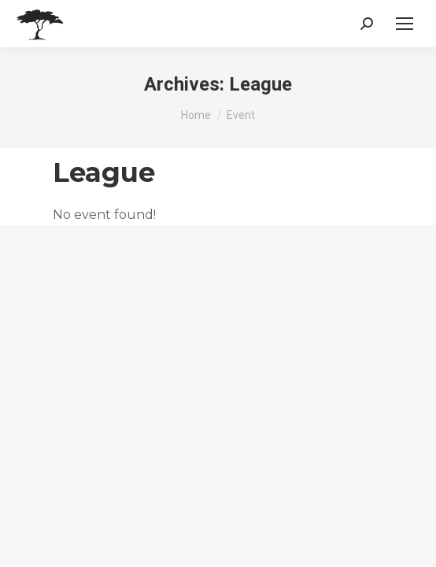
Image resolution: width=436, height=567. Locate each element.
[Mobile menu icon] (404, 23)
